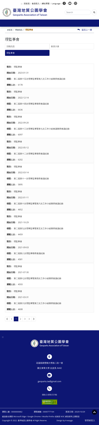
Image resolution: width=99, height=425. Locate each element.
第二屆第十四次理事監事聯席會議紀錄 (31, 103)
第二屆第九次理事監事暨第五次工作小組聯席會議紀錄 (38, 228)
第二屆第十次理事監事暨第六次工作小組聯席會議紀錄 (38, 203)
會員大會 (55, 46)
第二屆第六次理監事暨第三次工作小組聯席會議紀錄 (37, 303)
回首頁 (27, 3)
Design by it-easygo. (65, 420)
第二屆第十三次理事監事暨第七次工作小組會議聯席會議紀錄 (41, 128)
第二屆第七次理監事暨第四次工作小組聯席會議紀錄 (37, 278)
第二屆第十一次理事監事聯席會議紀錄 (31, 178)
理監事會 (10, 52)
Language (56, 3)
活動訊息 (10, 46)
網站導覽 (46, 3)
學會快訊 (18, 30)
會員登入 (36, 3)
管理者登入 (90, 420)
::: (22, 3)
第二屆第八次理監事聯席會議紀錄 (29, 253)
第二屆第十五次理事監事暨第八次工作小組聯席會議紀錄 (39, 78)
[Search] (78, 12)
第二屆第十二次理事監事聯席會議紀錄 (31, 153)
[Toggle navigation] (3, 23)
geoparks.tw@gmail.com (49, 381)
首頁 (9, 30)
